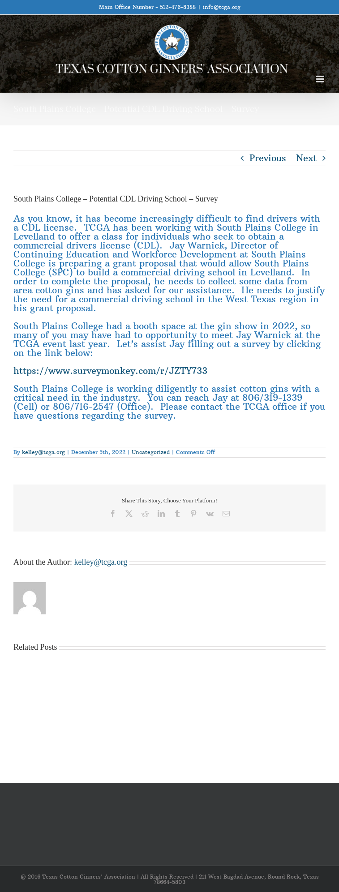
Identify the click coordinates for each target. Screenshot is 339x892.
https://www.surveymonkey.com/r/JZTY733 (110, 370)
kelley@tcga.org (43, 452)
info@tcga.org (221, 7)
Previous (267, 157)
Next (306, 157)
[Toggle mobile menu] (321, 79)
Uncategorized (151, 452)
